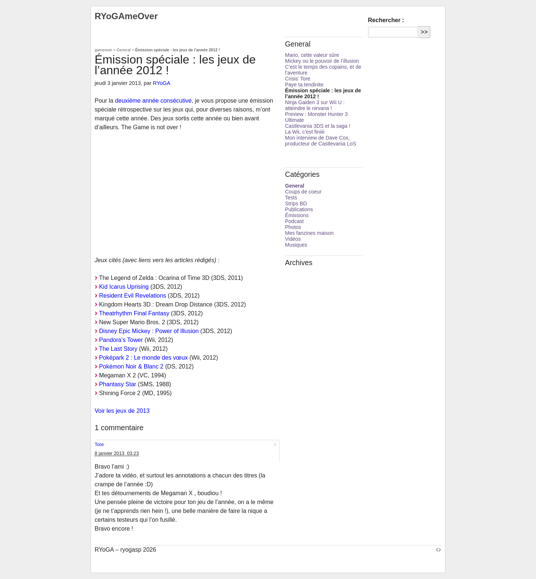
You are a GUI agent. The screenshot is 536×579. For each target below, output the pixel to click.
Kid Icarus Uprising (124, 287)
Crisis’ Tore (297, 79)
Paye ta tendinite (304, 85)
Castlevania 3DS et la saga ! (317, 126)
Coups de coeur (303, 192)
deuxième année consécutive (153, 100)
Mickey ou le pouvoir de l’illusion (322, 61)
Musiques (296, 245)
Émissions (297, 215)
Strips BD (296, 203)
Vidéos (293, 239)
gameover (103, 50)
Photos (293, 227)
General (124, 50)
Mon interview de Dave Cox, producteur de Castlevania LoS (320, 141)
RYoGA (161, 83)
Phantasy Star (117, 384)
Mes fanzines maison (309, 233)
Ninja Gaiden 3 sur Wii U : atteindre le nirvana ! (315, 105)
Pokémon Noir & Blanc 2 (131, 366)
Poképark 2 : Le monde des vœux (143, 357)
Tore (99, 444)
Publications (299, 209)
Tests (291, 198)
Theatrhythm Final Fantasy (134, 313)
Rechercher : (386, 20)
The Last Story (118, 349)
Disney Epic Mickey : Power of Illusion (149, 331)
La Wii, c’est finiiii (305, 132)
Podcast (294, 221)
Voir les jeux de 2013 (122, 411)
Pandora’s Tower (121, 340)
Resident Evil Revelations (132, 295)
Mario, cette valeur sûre (312, 55)
